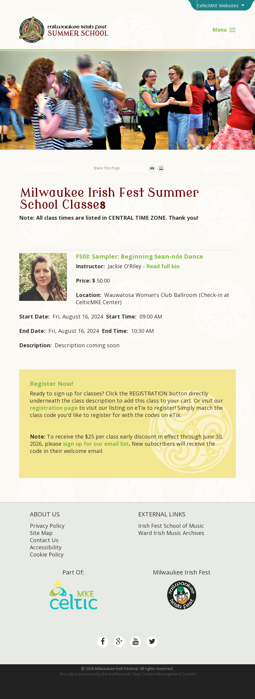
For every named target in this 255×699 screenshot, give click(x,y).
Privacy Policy (47, 525)
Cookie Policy (47, 554)
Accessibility (46, 547)
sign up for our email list (96, 443)
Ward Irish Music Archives (171, 532)
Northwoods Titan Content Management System (152, 674)
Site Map (41, 532)
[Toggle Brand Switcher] (221, 5)
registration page (54, 407)
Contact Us (44, 540)
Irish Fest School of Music (171, 525)
